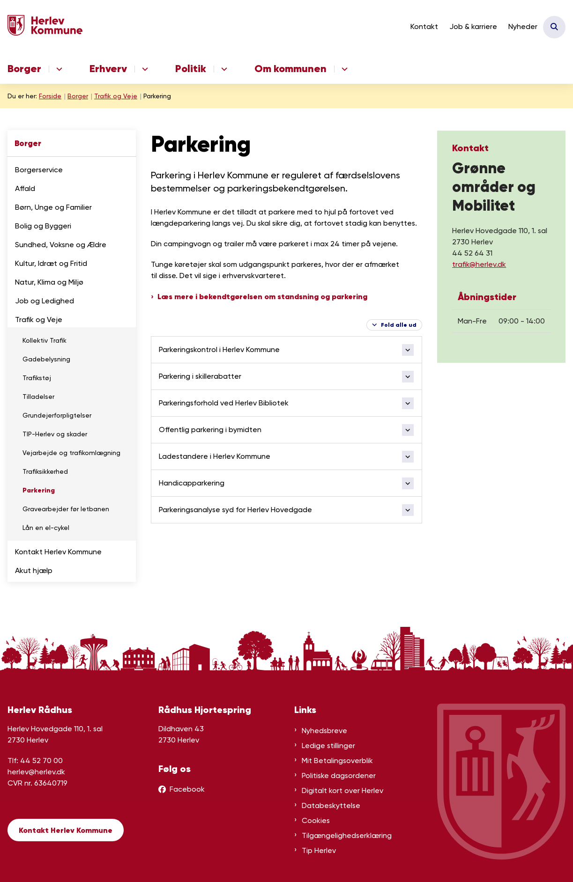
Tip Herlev (319, 850)
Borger (24, 68)
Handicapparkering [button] (191, 482)
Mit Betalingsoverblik (337, 760)
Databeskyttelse (331, 805)
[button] (126, 170)
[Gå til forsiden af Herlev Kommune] (41, 27)
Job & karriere (473, 26)
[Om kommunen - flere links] (343, 69)
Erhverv (108, 68)
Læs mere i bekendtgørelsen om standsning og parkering (262, 296)
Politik (190, 68)
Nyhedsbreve (324, 730)
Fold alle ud (399, 324)
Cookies (316, 820)
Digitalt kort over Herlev (342, 790)
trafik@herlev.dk (479, 264)
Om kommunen (290, 68)
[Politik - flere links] (223, 69)
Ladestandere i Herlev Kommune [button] (214, 456)
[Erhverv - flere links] (143, 69)
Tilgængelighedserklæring (347, 835)
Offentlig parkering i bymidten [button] (210, 429)
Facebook (187, 789)
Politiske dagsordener (339, 775)
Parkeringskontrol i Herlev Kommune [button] (219, 349)
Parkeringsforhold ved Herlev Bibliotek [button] (224, 402)
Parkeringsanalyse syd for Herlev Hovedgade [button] (235, 509)
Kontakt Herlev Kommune (65, 830)
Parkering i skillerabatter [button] (200, 376)
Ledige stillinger (328, 745)
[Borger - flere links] (58, 69)
